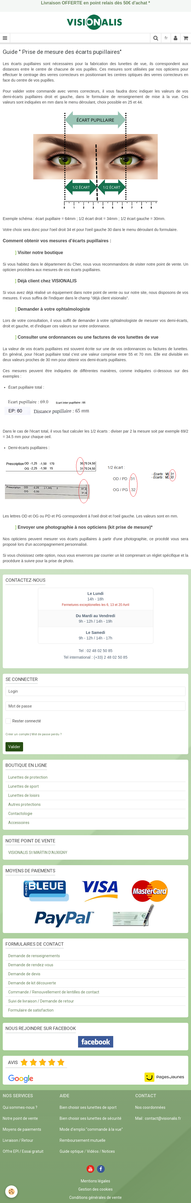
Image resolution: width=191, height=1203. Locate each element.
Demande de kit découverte (32, 983)
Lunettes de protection (28, 777)
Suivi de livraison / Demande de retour (41, 1001)
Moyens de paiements (22, 1129)
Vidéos (93, 1151)
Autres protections (24, 804)
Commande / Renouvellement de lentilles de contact (53, 992)
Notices (108, 1151)
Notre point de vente (20, 1118)
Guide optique (72, 1151)
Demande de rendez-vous (30, 965)
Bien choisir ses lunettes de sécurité (90, 1118)
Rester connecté (23, 721)
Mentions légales (95, 1181)
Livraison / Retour (18, 1140)
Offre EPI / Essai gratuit (23, 1151)
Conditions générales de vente (95, 1197)
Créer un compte (17, 734)
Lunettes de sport (23, 786)
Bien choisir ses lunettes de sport (88, 1107)
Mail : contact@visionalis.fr (158, 1118)
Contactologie (20, 813)
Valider (14, 747)
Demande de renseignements (34, 956)
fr (166, 38)
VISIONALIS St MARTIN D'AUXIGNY (37, 852)
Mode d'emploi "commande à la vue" (91, 1129)
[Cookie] (11, 1191)
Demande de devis (24, 974)
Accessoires (18, 822)
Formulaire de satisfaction (31, 1010)
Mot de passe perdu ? (47, 734)
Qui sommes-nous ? (20, 1107)
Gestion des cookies (95, 1189)
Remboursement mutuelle (83, 1140)
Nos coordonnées (150, 1107)
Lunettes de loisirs (24, 795)
